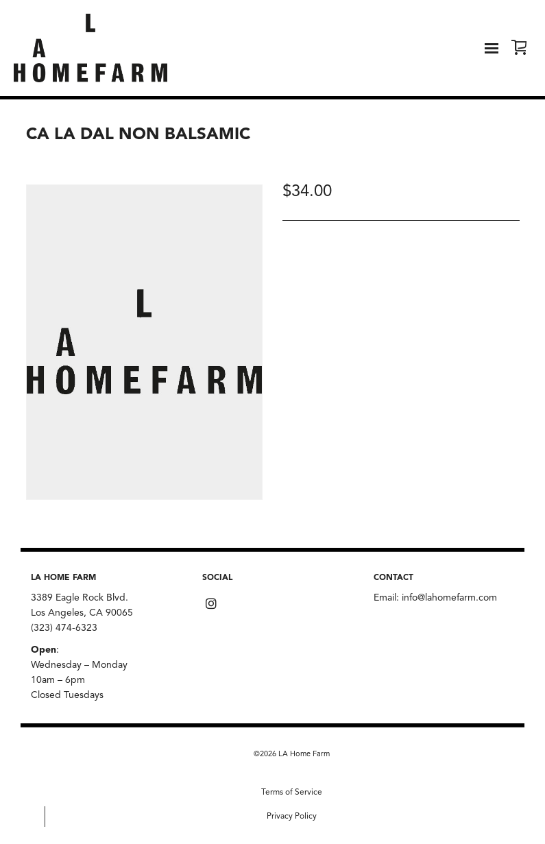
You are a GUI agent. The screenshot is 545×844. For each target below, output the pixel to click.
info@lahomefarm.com (449, 598)
